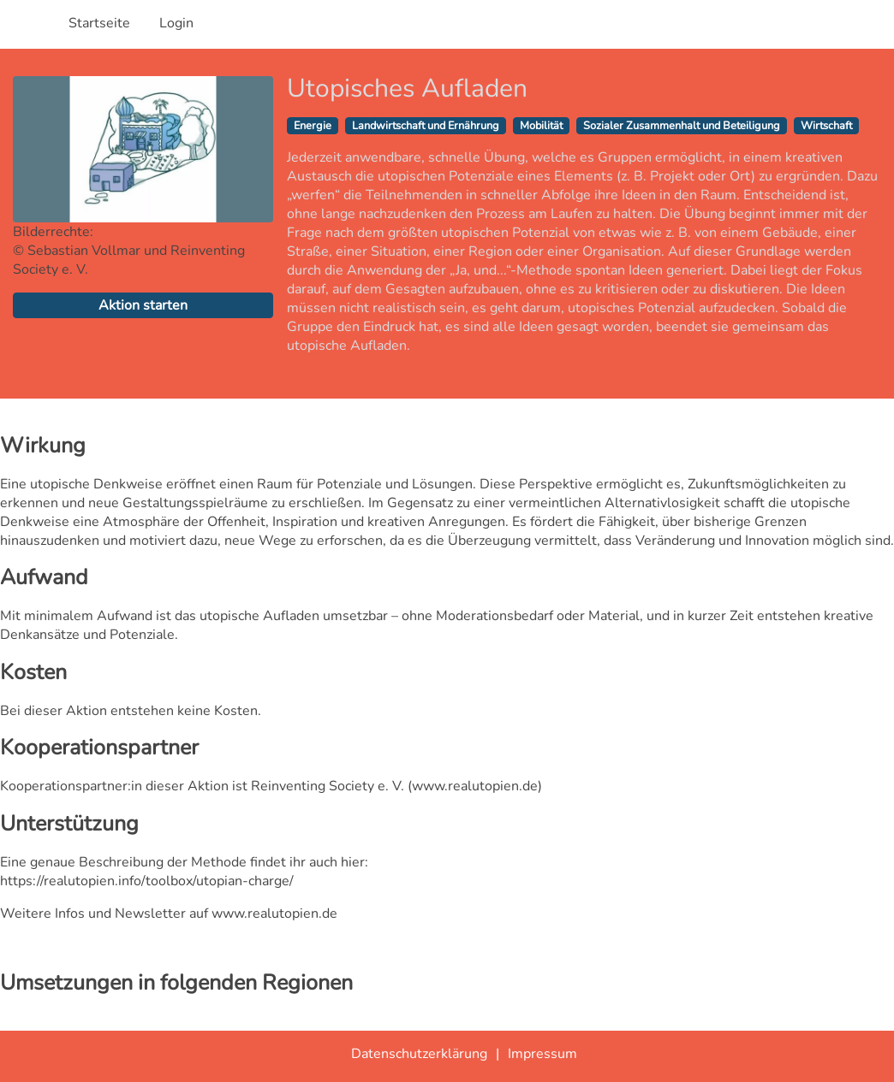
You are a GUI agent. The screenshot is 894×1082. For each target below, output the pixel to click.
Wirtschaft (826, 125)
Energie (312, 125)
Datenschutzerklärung (419, 1053)
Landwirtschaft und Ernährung (425, 125)
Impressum (542, 1053)
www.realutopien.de (475, 786)
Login (176, 23)
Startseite (99, 23)
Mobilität (541, 125)
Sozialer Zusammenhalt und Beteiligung (681, 125)
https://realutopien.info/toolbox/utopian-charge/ (147, 881)
